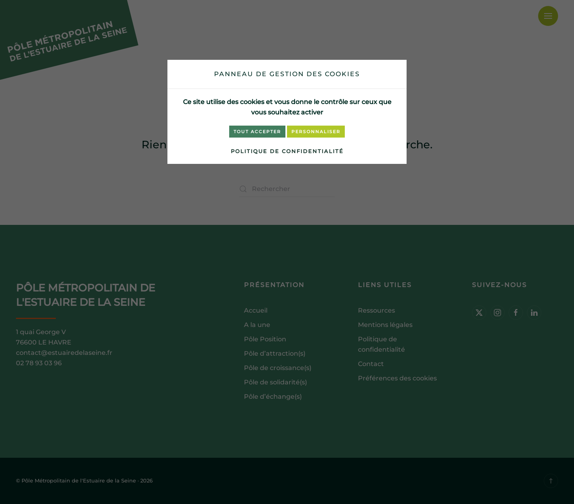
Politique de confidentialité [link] (287, 151)
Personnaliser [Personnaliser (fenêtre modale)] (315, 131)
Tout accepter (257, 131)
